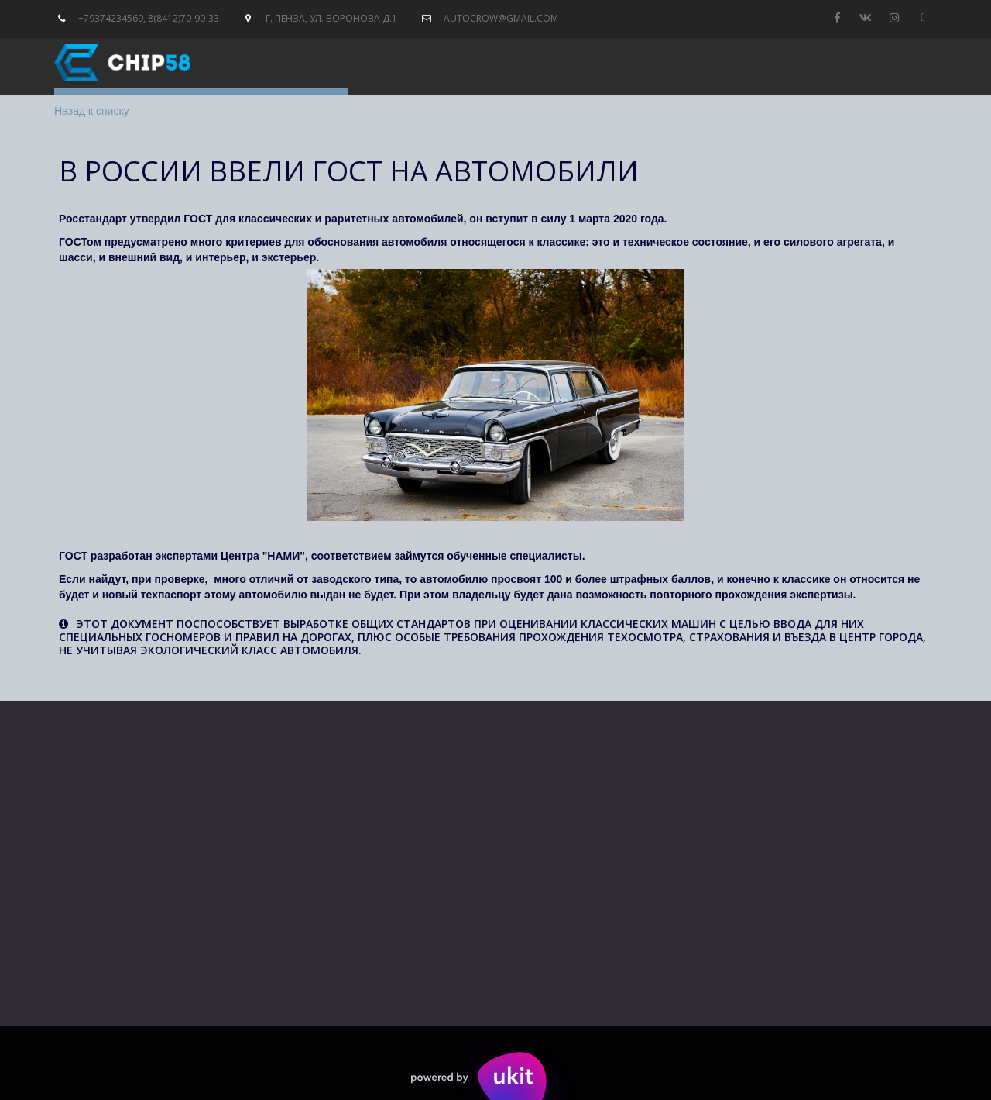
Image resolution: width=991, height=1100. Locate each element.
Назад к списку (91, 111)
